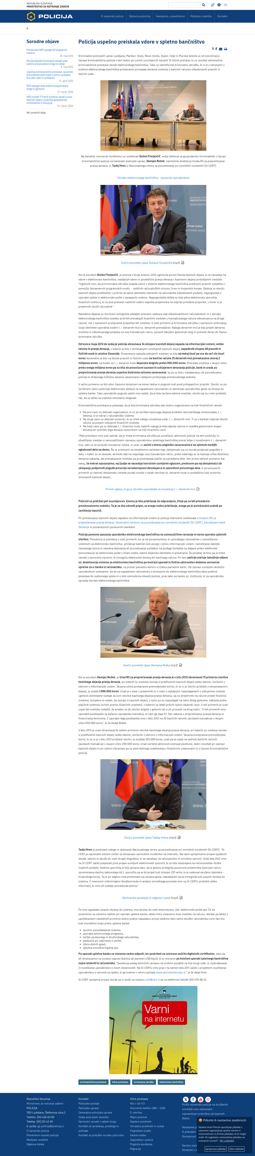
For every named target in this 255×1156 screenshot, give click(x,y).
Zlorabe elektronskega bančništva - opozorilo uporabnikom (153, 177)
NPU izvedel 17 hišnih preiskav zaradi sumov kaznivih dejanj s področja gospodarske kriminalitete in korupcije (49, 100)
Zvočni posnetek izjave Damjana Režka (146, 665)
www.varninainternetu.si (170, 972)
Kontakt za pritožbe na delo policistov (101, 1135)
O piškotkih (189, 1132)
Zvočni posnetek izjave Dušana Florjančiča (146, 262)
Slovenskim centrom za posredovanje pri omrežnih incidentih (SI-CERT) (158, 522)
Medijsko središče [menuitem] (201, 16)
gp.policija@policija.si (51, 1126)
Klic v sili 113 (137, 1103)
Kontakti (222, 16)
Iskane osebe (138, 1135)
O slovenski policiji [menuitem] (112, 16)
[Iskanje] (203, 5)
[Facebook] (193, 1099)
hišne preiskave (120, 1082)
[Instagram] (208, 1099)
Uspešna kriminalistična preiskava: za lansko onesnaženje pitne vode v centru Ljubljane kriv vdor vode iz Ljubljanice (50, 75)
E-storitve (136, 1112)
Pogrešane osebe (140, 1130)
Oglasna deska (35, 1144)
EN (225, 5)
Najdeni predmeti (140, 1121)
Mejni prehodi (138, 1117)
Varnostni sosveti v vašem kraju (97, 1121)
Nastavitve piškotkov (194, 1127)
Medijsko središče (37, 1139)
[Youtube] (200, 1099)
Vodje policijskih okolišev (93, 1117)
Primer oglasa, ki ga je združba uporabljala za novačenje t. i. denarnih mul (150, 489)
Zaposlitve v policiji (141, 1139)
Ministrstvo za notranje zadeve (45, 1103)
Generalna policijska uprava (95, 1112)
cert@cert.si (152, 979)
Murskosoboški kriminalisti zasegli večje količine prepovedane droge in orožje (47, 63)
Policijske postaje (88, 1103)
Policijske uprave (88, 1108)
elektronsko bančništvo (171, 1082)
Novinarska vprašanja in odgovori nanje (146, 898)
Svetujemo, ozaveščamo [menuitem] (170, 16)
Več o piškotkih (227, 1141)
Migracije (135, 1149)
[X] (186, 1099)
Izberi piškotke (236, 1149)
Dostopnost (189, 1136)
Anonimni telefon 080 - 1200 (147, 1108)
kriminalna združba (144, 1082)
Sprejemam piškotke (216, 1149)
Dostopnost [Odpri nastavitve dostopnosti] (219, 5)
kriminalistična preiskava (93, 1082)
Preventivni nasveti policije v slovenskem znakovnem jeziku (213, 5)
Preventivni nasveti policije (43, 1135)
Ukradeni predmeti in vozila (147, 1126)
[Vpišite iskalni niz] (184, 5)
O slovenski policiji (38, 1130)
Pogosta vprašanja (141, 1144)
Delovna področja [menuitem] (139, 16)
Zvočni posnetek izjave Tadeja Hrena (146, 837)
